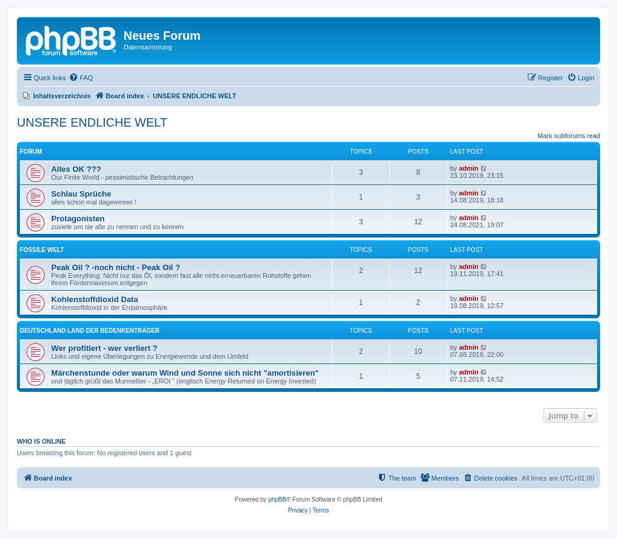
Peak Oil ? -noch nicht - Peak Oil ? (115, 267)
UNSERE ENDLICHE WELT (92, 122)
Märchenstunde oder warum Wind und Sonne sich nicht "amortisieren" (185, 372)
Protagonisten (78, 218)
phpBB (277, 499)
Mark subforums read (568, 135)
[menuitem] (81, 78)
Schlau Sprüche (81, 193)
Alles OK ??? (76, 169)
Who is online (41, 441)
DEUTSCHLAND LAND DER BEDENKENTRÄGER (90, 330)
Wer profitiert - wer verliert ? (104, 348)
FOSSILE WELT (42, 250)
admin (468, 168)
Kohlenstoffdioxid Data (94, 299)
